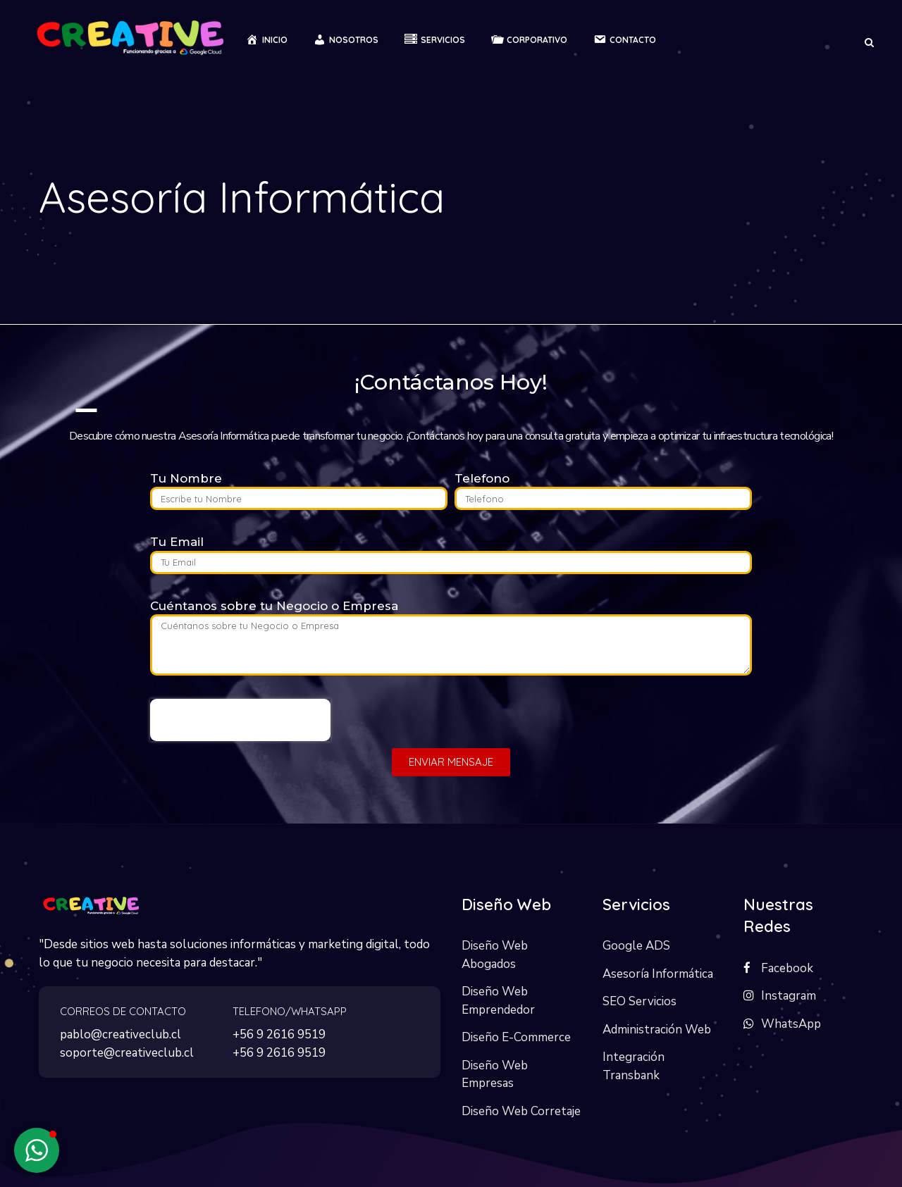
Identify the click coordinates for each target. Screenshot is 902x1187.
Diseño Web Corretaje (521, 1111)
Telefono (482, 478)
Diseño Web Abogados (495, 955)
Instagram (788, 996)
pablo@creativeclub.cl (120, 1034)
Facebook (787, 968)
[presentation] (240, 720)
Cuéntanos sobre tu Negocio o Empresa (274, 606)
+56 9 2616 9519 (279, 1034)
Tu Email (177, 542)
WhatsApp (791, 1024)
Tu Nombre (186, 478)
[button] (36, 1150)
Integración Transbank (634, 1066)
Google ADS (636, 946)
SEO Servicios (639, 1001)
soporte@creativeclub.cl (127, 1053)
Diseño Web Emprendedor (498, 1000)
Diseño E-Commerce (516, 1037)
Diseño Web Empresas (495, 1074)
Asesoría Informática (658, 974)
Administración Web (657, 1029)
